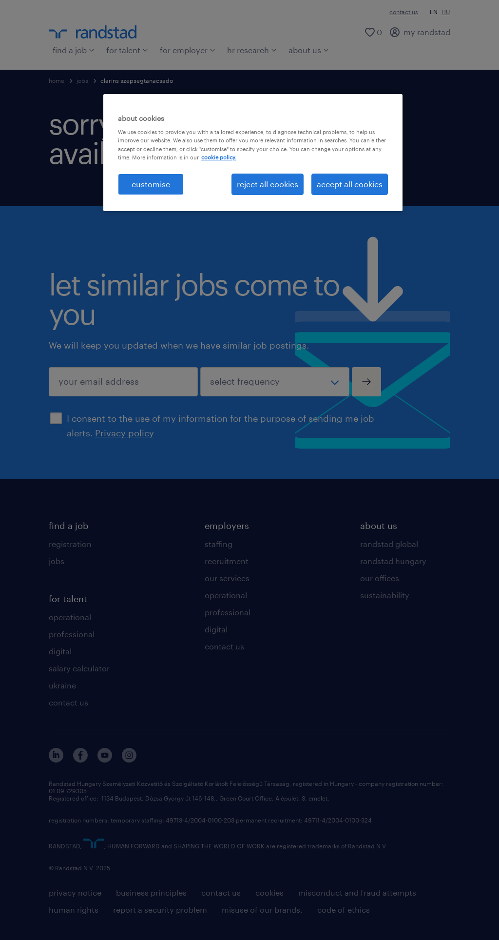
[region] (253, 152)
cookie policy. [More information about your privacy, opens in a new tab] (218, 157)
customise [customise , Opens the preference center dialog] (151, 184)
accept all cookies (350, 184)
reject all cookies (267, 184)
